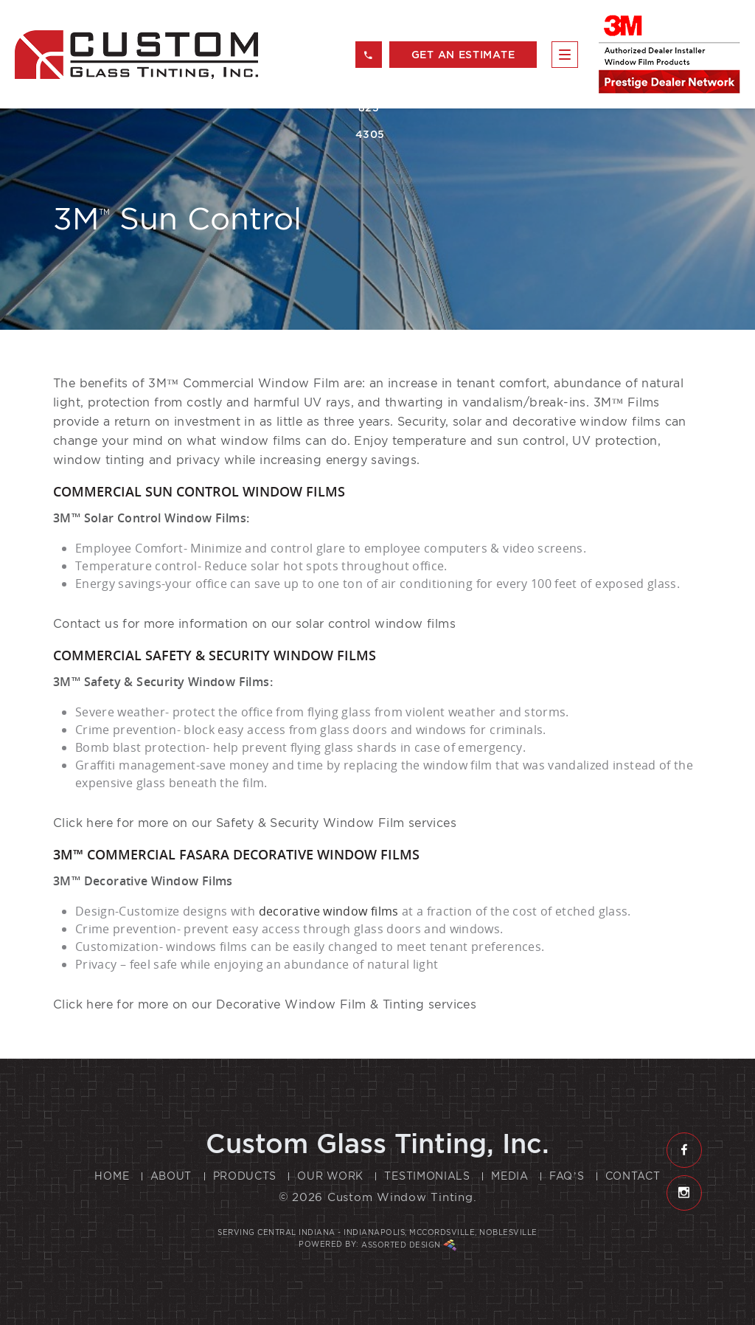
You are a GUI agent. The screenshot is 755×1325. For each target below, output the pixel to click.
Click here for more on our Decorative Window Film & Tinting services (264, 1004)
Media (510, 1176)
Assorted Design (408, 1245)
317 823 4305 (368, 59)
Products (245, 1176)
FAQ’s (566, 1176)
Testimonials (427, 1176)
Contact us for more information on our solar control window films (254, 624)
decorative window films (586, 422)
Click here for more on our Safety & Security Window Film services (254, 823)
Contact (633, 1176)
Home (111, 1176)
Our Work (330, 1176)
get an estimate (463, 54)
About (171, 1176)
